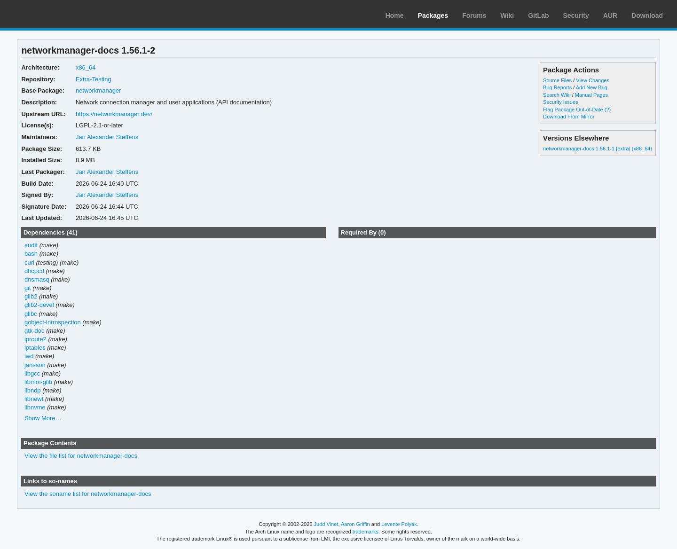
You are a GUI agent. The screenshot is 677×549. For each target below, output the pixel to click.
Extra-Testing (93, 79)
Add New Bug (591, 87)
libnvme (35, 407)
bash (31, 253)
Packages (433, 15)
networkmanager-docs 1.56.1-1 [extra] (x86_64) (597, 148)
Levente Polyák (399, 524)
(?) (608, 109)
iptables (35, 347)
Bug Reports (557, 87)
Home (395, 15)
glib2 (30, 296)
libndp (32, 390)
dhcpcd (34, 270)
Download (647, 15)
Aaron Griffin (355, 524)
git (27, 287)
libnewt (33, 398)
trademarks (365, 531)
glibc (30, 313)
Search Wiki (557, 95)
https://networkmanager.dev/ (114, 114)
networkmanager (98, 90)
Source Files (557, 80)
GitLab (538, 15)
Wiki (507, 15)
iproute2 (35, 339)
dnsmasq (36, 279)
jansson (35, 365)
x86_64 (86, 67)
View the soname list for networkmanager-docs (87, 493)
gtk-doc (34, 330)
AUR (610, 15)
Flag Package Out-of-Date (573, 109)
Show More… (43, 418)
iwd (28, 356)
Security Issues (560, 102)
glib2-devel (39, 304)
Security (576, 15)
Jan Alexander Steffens (107, 137)
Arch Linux (51, 14)
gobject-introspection (52, 322)
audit (31, 245)
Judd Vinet (326, 524)
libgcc (32, 373)
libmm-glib (38, 381)
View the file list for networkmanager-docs (80, 455)
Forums (474, 15)
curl (29, 262)
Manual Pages (591, 95)
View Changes (592, 80)
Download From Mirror (568, 116)
